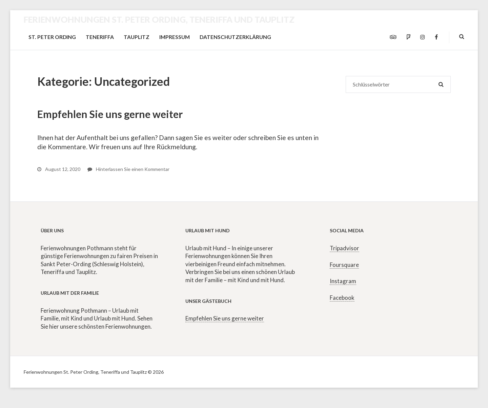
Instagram (343, 281)
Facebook (342, 297)
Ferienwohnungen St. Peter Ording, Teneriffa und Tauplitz (159, 19)
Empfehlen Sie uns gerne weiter (110, 114)
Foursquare (344, 264)
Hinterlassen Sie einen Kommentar (128, 169)
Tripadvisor (344, 248)
